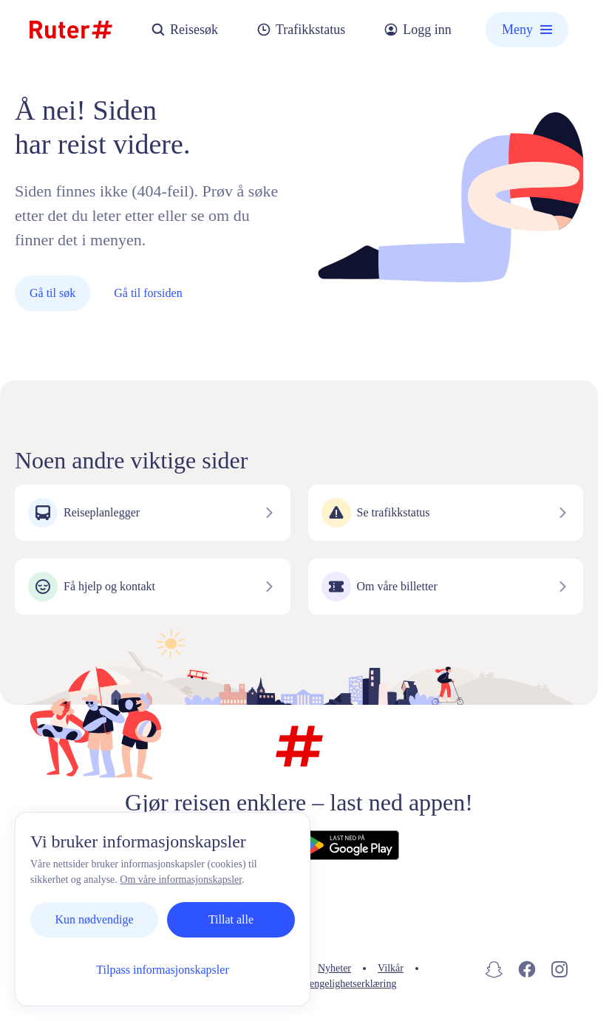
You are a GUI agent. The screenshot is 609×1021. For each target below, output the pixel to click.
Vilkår (391, 968)
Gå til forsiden (148, 293)
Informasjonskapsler (221, 983)
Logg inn (418, 30)
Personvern (268, 968)
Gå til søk (52, 293)
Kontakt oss (193, 968)
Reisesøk (184, 30)
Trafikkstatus (300, 30)
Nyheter (334, 968)
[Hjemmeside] (71, 29)
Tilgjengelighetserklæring (343, 983)
